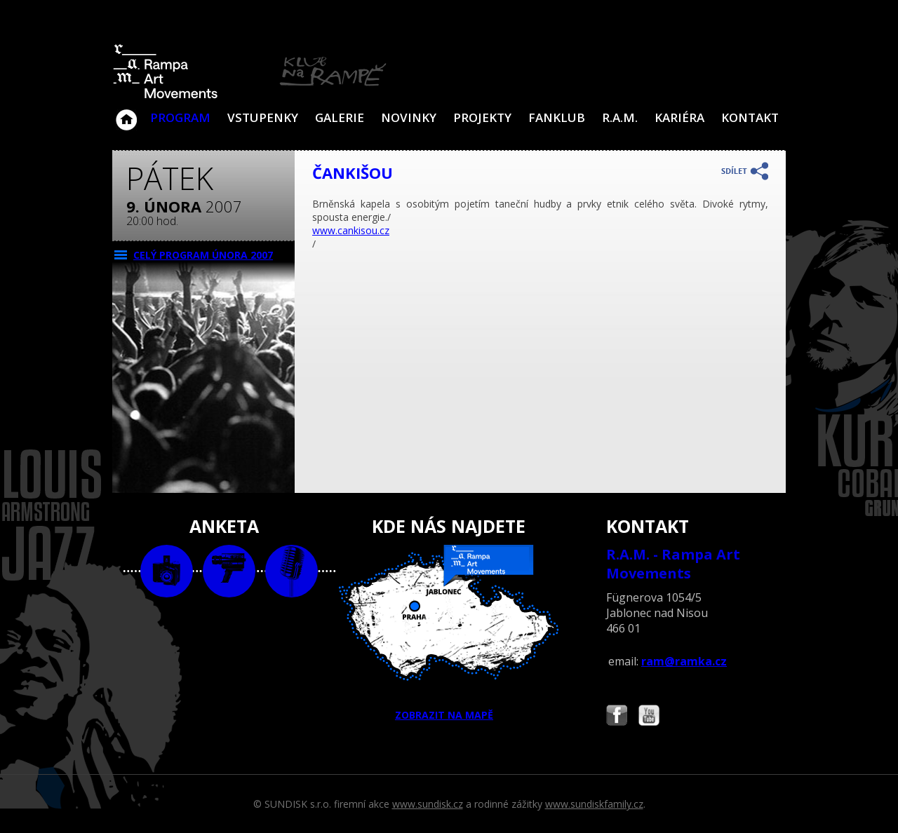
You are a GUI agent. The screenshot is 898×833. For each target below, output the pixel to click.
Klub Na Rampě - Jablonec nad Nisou (126, 112)
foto (166, 571)
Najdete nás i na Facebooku (616, 717)
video (229, 571)
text (291, 571)
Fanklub (556, 117)
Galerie (339, 117)
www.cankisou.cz (350, 230)
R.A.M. (620, 117)
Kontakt (750, 117)
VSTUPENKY (262, 117)
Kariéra (679, 117)
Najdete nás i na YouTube (648, 717)
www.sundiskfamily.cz (594, 804)
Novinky (408, 117)
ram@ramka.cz (684, 661)
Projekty (482, 117)
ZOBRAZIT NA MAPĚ (449, 633)
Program (180, 117)
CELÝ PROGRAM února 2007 (203, 255)
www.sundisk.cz (427, 804)
